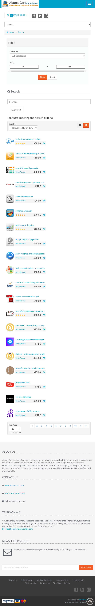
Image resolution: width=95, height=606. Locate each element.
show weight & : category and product (40, 253)
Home (10, 32)
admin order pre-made (35, 153)
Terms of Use (31, 583)
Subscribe (86, 567)
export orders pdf (27, 296)
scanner (28, 411)
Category (14, 51)
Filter (42, 77)
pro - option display (34, 354)
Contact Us (45, 583)
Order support (26, 580)
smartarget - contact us (35, 339)
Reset (52, 77)
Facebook (33, 16)
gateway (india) (35, 182)
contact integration (33, 282)
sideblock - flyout (38, 368)
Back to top (90, 601)
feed (22, 382)
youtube (46, 16)
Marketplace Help (44, 580)
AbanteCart (84, 599)
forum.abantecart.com (15, 493)
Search (21, 32)
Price (12, 63)
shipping (25, 225)
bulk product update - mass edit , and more (42, 268)
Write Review (20, 158)
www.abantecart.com (14, 485)
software (28, 139)
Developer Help (62, 580)
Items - (17, 15)
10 (75, 426)
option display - (32, 325)
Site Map (57, 583)
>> (86, 426)
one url (27, 168)
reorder (23, 396)
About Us (13, 580)
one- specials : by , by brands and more (44, 311)
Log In (67, 583)
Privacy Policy (79, 580)
